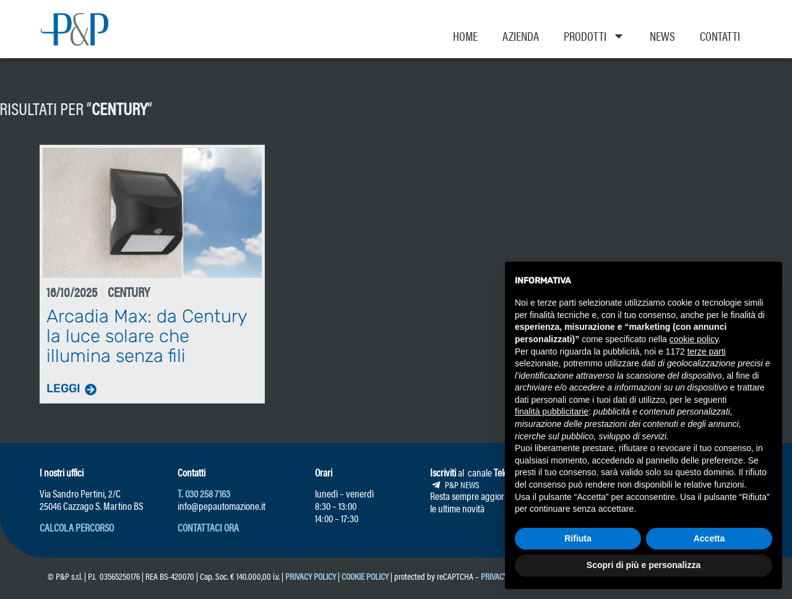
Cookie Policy (365, 575)
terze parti (706, 351)
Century (32, 107)
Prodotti (594, 36)
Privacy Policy (310, 575)
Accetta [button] (709, 538)
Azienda (520, 36)
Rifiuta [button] (578, 538)
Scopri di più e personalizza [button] (643, 565)
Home (465, 36)
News (662, 36)
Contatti (720, 36)
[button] (77, 527)
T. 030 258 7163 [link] (204, 493)
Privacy (494, 575)
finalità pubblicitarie (551, 411)
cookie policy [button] (693, 339)
